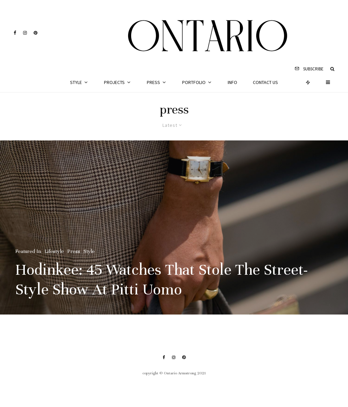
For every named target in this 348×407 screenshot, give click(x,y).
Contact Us (265, 82)
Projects (114, 82)
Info (232, 82)
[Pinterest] (35, 33)
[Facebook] (15, 33)
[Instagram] (25, 33)
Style (76, 82)
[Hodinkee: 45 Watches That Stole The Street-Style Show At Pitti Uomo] (174, 227)
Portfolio (194, 82)
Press (153, 82)
